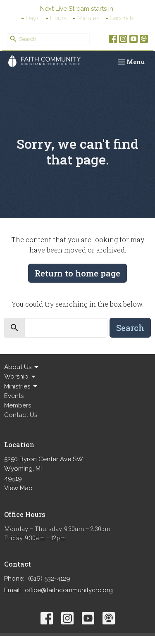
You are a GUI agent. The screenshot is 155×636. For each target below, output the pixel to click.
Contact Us (20, 415)
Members (17, 405)
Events (14, 396)
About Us (22, 367)
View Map (18, 488)
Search (130, 327)
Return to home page (77, 273)
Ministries (21, 386)
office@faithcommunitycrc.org (69, 590)
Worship (20, 377)
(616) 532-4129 (49, 578)
